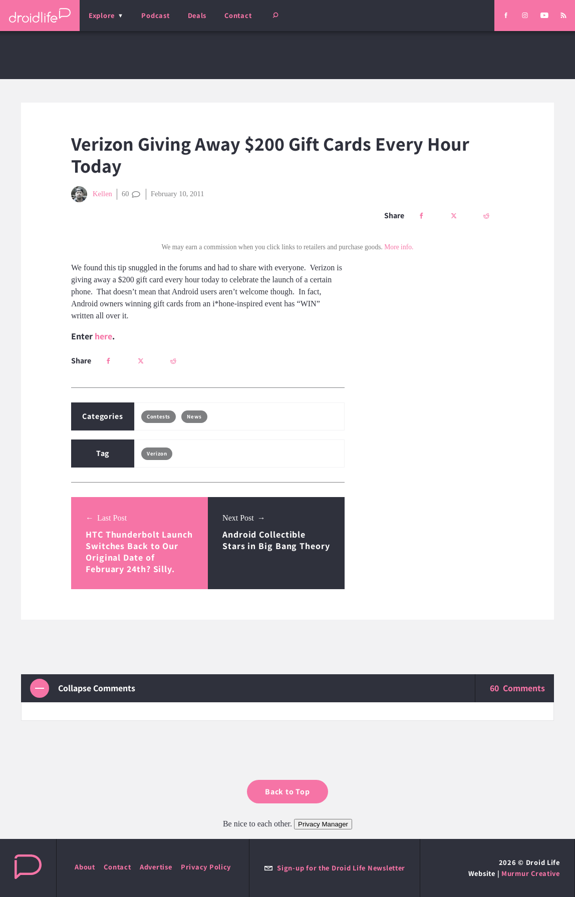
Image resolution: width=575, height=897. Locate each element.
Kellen (91, 194)
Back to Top (287, 791)
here (103, 336)
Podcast (155, 15)
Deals (197, 15)
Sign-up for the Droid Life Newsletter (334, 867)
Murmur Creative (530, 873)
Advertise (156, 866)
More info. (398, 247)
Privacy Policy (206, 866)
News (194, 416)
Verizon (157, 453)
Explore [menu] (102, 15)
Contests (158, 416)
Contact (237, 15)
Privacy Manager (323, 824)
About (85, 866)
